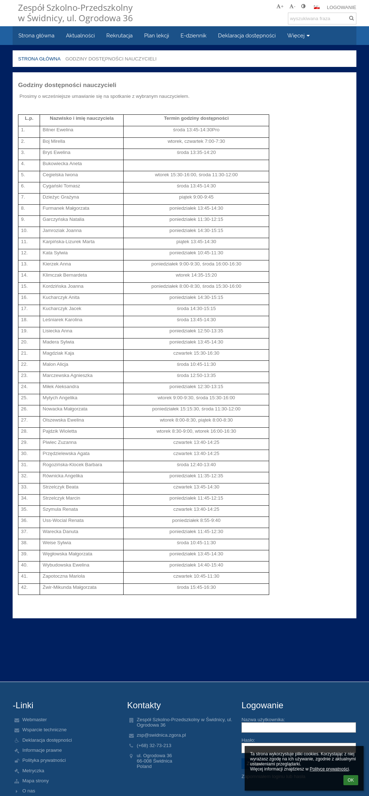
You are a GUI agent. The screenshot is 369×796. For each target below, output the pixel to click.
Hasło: (248, 740)
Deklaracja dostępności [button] (247, 35)
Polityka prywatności (44, 760)
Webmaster (34, 719)
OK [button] (351, 780)
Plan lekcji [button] (156, 35)
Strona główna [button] (36, 35)
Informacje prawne (42, 750)
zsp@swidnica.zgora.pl (161, 735)
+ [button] (280, 6)
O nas (28, 790)
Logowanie (341, 7)
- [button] (292, 6)
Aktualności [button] (80, 35)
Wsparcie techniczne (44, 729)
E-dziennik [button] (193, 35)
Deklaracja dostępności (47, 740)
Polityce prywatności (329, 769)
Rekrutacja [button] (119, 35)
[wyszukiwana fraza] (322, 18)
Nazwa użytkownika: (263, 719)
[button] (316, 7)
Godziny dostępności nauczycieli (110, 59)
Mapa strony (35, 780)
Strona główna (39, 59)
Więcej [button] (299, 35)
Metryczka (33, 770)
